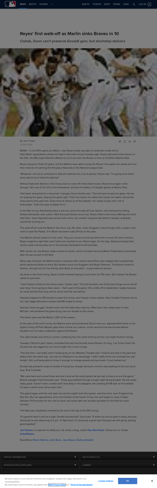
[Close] (152, 480)
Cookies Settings (105, 481)
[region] (78, 481)
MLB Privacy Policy (57, 485)
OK (127, 481)
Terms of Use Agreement (81, 485)
